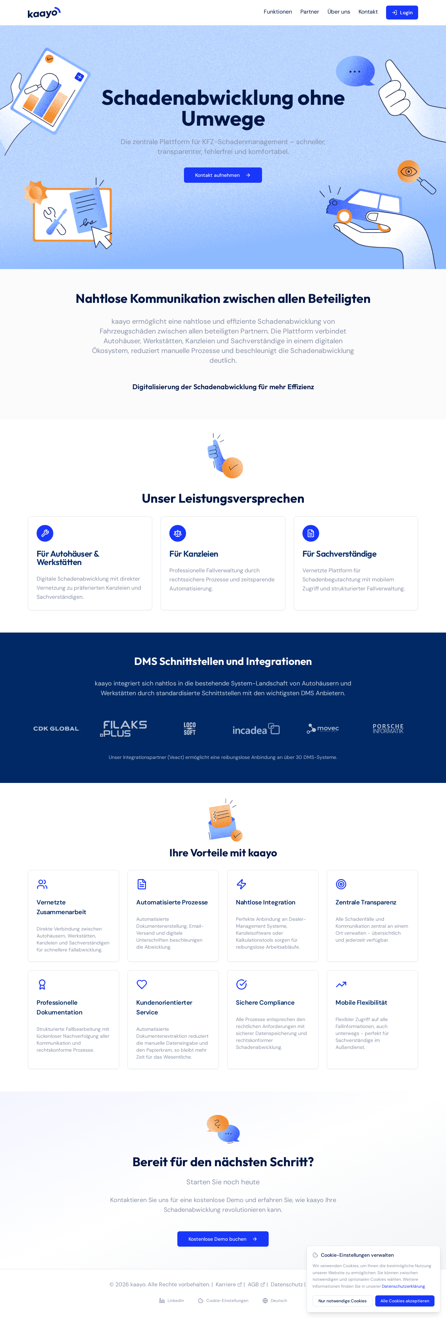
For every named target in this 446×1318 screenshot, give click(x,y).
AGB (256, 1284)
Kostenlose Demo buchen (223, 1239)
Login (402, 12)
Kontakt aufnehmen (223, 175)
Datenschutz (287, 1284)
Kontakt (368, 11)
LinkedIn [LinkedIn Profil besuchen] (171, 1300)
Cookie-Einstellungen (223, 1300)
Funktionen (278, 11)
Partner (309, 11)
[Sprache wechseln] (274, 1300)
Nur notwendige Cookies (342, 1301)
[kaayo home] (44, 12)
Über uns (339, 11)
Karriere (229, 1284)
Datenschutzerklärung (403, 1286)
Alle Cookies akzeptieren (404, 1301)
